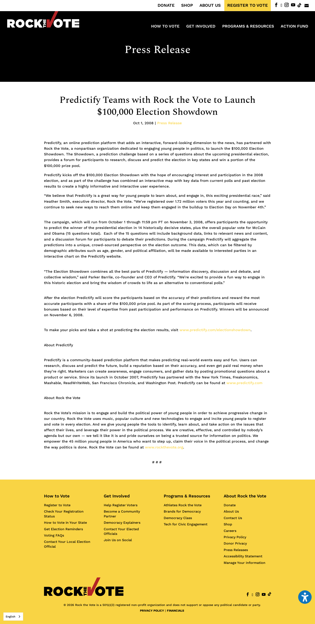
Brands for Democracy (182, 511)
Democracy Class (178, 518)
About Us (231, 511)
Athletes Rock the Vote (183, 505)
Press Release (157, 49)
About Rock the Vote (245, 495)
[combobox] (13, 616)
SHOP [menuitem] (187, 5)
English (10, 616)
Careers (230, 531)
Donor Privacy (235, 543)
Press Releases (236, 550)
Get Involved (117, 495)
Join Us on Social (118, 540)
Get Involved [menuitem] (200, 27)
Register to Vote (57, 505)
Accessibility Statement (243, 556)
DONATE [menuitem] (166, 5)
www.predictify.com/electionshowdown (215, 330)
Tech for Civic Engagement (185, 524)
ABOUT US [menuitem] (210, 5)
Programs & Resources (187, 495)
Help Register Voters (120, 505)
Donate (230, 505)
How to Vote (57, 495)
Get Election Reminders (63, 529)
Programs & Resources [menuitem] (248, 27)
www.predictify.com (244, 383)
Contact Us (233, 518)
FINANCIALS (175, 610)
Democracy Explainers (122, 523)
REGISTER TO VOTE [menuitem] (247, 5)
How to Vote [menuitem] (165, 27)
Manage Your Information (244, 563)
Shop (228, 524)
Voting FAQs (54, 535)
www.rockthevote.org (164, 447)
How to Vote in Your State (65, 523)
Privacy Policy (235, 537)
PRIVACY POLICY (152, 610)
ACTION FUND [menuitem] (294, 27)
